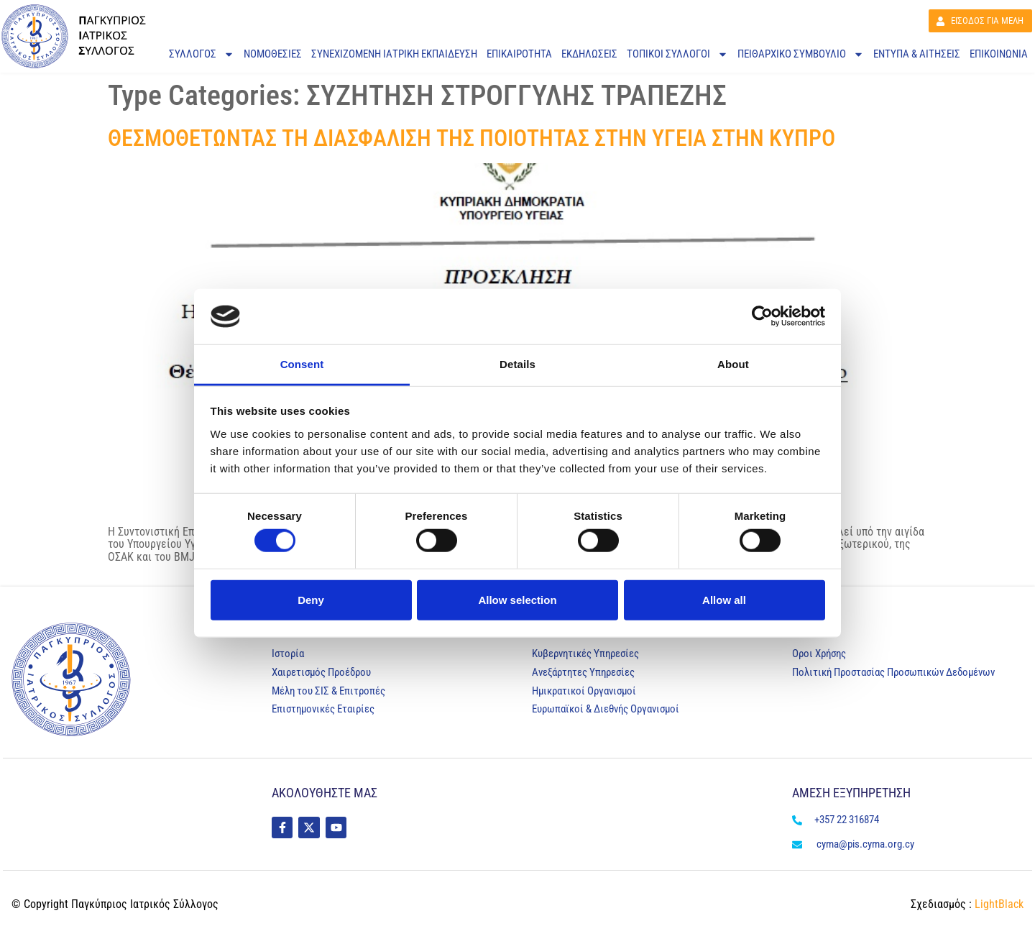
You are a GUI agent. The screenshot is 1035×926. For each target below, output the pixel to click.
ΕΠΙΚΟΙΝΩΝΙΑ (999, 53)
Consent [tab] (302, 364)
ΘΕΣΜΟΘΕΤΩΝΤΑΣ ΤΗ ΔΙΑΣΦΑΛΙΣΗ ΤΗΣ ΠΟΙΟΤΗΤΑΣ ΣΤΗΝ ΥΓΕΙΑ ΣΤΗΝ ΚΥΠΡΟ (471, 138)
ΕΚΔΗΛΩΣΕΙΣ (589, 53)
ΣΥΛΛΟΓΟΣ (201, 54)
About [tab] (733, 364)
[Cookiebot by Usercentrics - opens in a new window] (762, 316)
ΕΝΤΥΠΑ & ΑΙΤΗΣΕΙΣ (916, 53)
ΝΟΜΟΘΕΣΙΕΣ (273, 53)
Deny (311, 599)
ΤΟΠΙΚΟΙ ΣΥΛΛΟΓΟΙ (677, 54)
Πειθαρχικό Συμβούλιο (800, 54)
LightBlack (998, 904)
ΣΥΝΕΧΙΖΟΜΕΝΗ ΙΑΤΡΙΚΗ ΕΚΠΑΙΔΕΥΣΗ (394, 53)
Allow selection (517, 599)
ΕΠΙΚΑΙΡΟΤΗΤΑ (519, 53)
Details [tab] (517, 364)
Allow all (724, 599)
